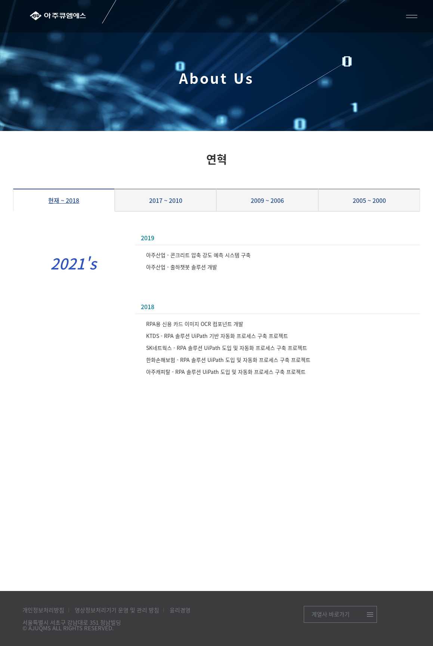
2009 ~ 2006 (267, 200)
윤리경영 (180, 610)
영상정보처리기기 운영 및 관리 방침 (117, 610)
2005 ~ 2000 (369, 200)
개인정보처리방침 (43, 610)
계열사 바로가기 (331, 614)
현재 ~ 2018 (63, 200)
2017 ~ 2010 (165, 200)
